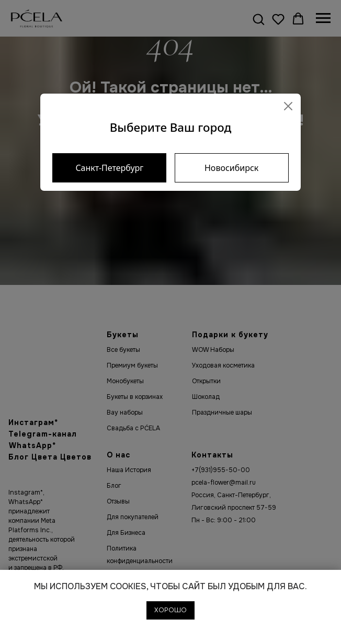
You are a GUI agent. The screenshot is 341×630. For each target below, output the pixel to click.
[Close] (288, 106)
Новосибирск (231, 168)
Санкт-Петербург (109, 168)
